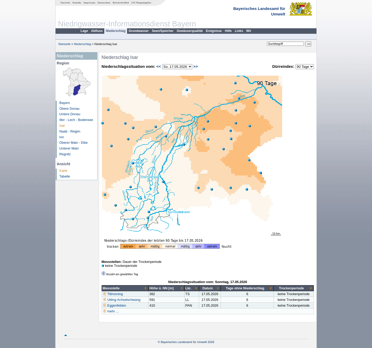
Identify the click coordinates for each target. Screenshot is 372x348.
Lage (84, 31)
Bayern (64, 103)
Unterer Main (69, 148)
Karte (63, 171)
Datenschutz (104, 2)
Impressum (89, 2)
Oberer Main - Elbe (73, 143)
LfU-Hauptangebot (141, 2)
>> (195, 66)
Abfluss (97, 31)
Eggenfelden (114, 305)
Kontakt (77, 2)
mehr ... (113, 311)
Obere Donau (69, 109)
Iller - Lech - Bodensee (76, 120)
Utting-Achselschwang (122, 300)
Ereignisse (214, 31)
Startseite (65, 2)
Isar (62, 126)
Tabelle (64, 176)
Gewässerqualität (190, 31)
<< (158, 66)
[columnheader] (125, 288)
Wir (248, 31)
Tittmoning (113, 294)
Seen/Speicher (163, 31)
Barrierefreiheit (121, 2)
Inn (61, 137)
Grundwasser (139, 31)
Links (239, 31)
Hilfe (228, 31)
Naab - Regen (69, 131)
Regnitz (65, 154)
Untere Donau (69, 114)
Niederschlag (115, 31)
